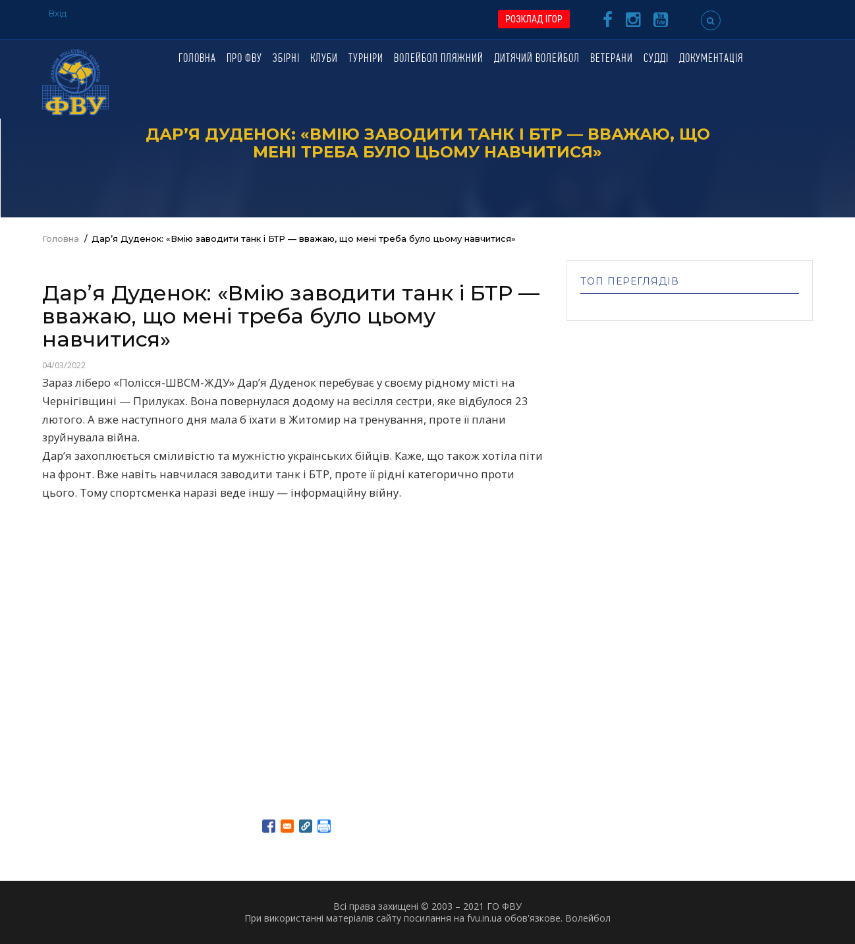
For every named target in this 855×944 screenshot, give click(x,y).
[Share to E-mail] (287, 826)
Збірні (286, 59)
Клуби (324, 59)
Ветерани (611, 59)
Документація (711, 59)
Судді (656, 59)
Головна (197, 59)
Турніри (365, 59)
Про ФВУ (244, 59)
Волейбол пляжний (438, 59)
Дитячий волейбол (537, 59)
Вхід (58, 13)
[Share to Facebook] (268, 826)
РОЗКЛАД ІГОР (534, 19)
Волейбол (588, 918)
